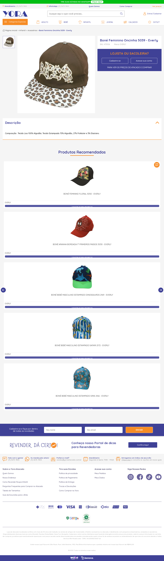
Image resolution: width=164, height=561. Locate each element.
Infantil (85, 22)
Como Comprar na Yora (69, 491)
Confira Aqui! (143, 445)
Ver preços (157, 6)
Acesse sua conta (144, 61)
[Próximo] (160, 290)
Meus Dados (100, 478)
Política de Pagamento (68, 478)
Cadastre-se (115, 61)
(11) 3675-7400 (21, 6)
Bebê (63, 22)
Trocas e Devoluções (67, 486)
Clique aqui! (97, 2)
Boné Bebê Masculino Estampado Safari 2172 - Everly (82, 345)
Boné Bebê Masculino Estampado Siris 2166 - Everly (82, 396)
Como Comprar (126, 6)
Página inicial (11, 30)
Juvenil (107, 22)
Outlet (154, 22)
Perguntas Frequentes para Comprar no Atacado (23, 486)
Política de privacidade (68, 473)
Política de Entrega (66, 482)
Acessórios (32, 30)
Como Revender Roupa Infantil (15, 482)
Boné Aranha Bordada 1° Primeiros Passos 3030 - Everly (82, 244)
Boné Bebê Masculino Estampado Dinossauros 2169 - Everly (82, 295)
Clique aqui (126, 460)
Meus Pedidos (100, 473)
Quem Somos (94, 6)
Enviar (139, 430)
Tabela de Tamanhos (11, 491)
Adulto (42, 22)
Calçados (131, 22)
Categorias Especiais (15, 22)
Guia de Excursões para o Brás (15, 495)
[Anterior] (3, 290)
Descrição (13, 123)
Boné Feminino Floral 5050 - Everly (82, 194)
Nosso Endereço (9, 478)
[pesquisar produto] (121, 13)
